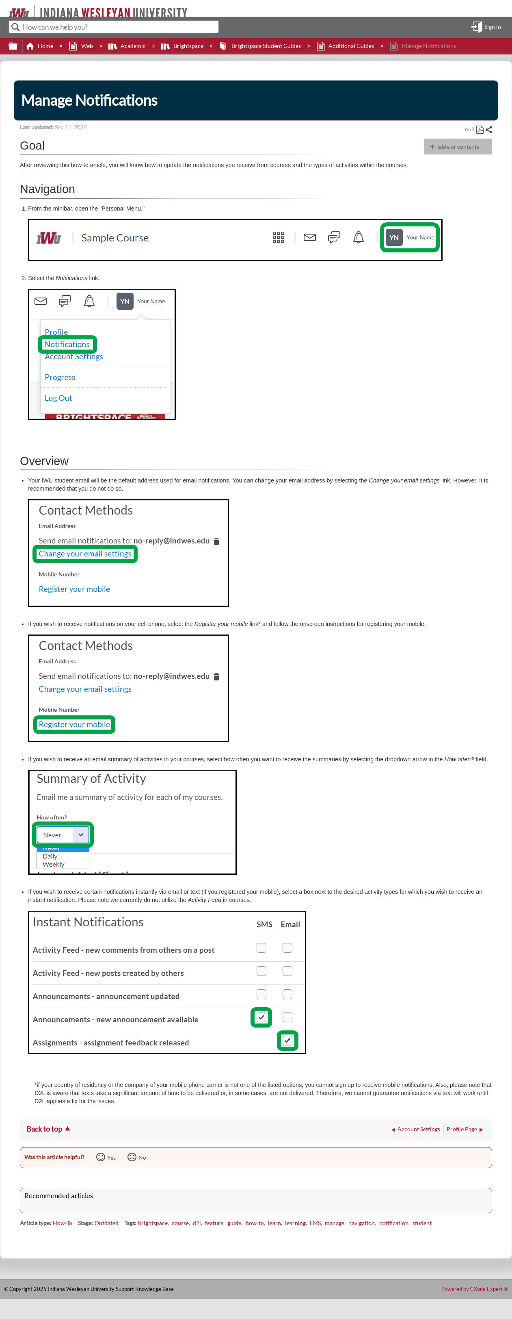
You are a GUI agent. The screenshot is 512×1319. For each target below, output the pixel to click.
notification (393, 1222)
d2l (197, 1222)
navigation (361, 1222)
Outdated (107, 1222)
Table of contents (457, 146)
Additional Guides (345, 45)
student (422, 1222)
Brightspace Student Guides (260, 45)
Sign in (492, 27)
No (142, 1157)
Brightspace (183, 45)
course (180, 1222)
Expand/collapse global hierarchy (18, 46)
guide (234, 1222)
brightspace (153, 1222)
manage (334, 1222)
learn (274, 1222)
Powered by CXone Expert (474, 1289)
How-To (62, 1222)
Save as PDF (480, 130)
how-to (255, 1222)
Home (40, 45)
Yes (111, 1157)
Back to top (44, 1128)
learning (295, 1222)
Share (488, 130)
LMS (315, 1222)
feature (214, 1222)
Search (16, 27)
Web (81, 45)
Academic (127, 45)
